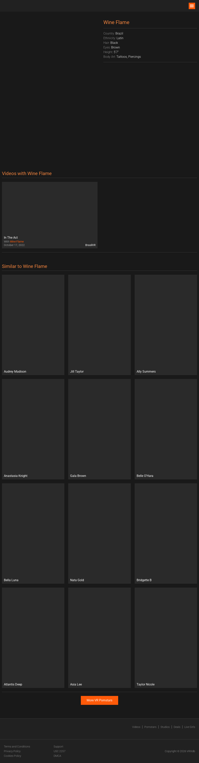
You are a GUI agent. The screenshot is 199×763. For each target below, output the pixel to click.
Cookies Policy (12, 755)
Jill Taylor (77, 371)
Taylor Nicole (145, 684)
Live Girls (189, 726)
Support (58, 746)
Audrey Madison (15, 371)
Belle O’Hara (145, 476)
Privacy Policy (12, 751)
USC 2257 (59, 751)
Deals (177, 726)
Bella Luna (11, 580)
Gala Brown (78, 476)
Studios (165, 726)
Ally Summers (146, 371)
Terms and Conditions (17, 746)
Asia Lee (76, 684)
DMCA (57, 755)
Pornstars (150, 726)
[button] (192, 6)
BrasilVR (90, 245)
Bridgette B (144, 580)
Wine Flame (17, 241)
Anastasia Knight (15, 476)
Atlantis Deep (13, 684)
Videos (136, 726)
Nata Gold (77, 580)
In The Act (11, 237)
